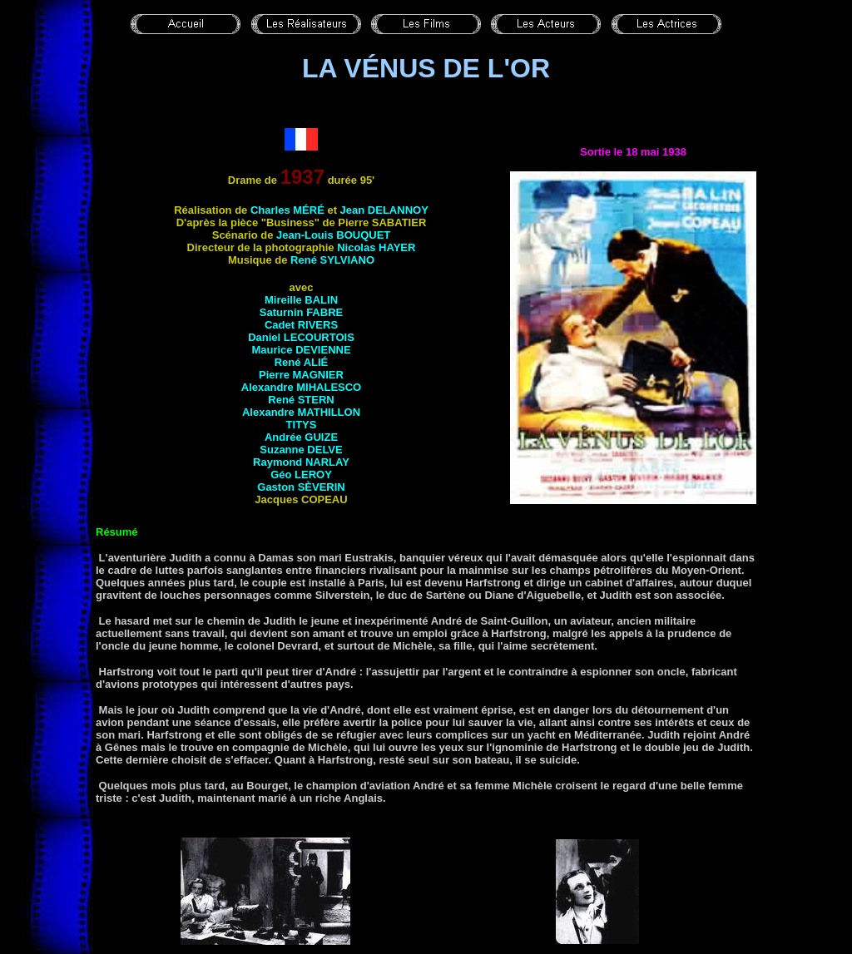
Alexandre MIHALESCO (301, 387)
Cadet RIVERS (301, 325)
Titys (301, 424)
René (302, 362)
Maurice (300, 350)
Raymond (301, 462)
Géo (301, 474)
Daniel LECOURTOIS (301, 337)
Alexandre (301, 412)
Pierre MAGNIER (301, 374)
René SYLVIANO (332, 260)
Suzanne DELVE (301, 449)
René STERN (301, 399)
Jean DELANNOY (384, 210)
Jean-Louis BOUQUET (333, 235)
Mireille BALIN (301, 300)
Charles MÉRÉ (287, 210)
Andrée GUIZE (301, 437)
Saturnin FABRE (301, 312)
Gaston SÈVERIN (300, 487)
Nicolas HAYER (376, 247)
